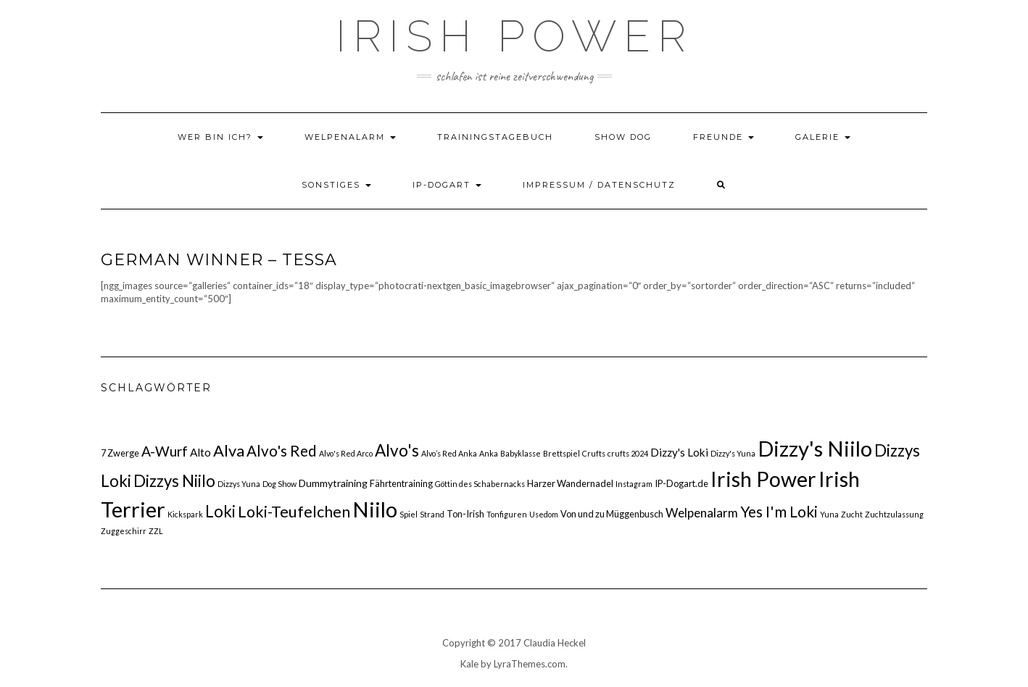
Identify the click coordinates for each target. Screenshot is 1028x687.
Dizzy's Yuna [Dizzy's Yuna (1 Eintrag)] (732, 453)
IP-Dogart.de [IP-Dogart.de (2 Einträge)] (681, 483)
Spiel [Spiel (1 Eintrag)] (408, 514)
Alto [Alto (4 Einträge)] (200, 452)
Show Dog (623, 137)
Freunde (723, 137)
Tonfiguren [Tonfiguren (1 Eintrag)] (506, 514)
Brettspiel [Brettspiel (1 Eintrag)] (561, 453)
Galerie (822, 137)
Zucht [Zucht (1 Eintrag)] (852, 514)
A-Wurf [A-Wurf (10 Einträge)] (164, 451)
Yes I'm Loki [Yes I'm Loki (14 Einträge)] (779, 511)
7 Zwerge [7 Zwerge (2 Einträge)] (120, 453)
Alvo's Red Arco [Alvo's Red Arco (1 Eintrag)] (346, 453)
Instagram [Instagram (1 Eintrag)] (633, 483)
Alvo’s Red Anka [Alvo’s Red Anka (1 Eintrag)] (449, 453)
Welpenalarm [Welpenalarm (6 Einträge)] (702, 512)
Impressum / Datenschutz (599, 185)
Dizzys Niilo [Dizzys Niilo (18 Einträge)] (174, 481)
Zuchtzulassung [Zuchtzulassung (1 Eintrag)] (894, 514)
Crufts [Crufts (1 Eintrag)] (593, 453)
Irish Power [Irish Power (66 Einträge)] (763, 479)
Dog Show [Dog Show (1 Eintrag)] (279, 483)
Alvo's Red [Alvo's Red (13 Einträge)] (281, 450)
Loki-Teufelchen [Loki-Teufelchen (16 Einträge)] (294, 511)
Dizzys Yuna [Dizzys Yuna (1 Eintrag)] (238, 483)
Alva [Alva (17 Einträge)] (228, 450)
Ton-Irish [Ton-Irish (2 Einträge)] (465, 514)
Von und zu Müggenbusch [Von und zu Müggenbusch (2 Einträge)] (611, 514)
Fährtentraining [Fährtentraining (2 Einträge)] (401, 483)
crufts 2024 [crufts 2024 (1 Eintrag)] (628, 453)
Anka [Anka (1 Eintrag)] (488, 453)
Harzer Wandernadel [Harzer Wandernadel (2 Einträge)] (570, 483)
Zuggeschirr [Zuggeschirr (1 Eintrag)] (123, 531)
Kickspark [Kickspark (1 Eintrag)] (185, 514)
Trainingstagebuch (495, 137)
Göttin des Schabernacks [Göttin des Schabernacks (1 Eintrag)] (480, 483)
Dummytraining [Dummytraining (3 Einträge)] (333, 483)
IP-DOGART (447, 185)
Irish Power (514, 36)
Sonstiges (336, 185)
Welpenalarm (350, 137)
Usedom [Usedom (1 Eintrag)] (543, 514)
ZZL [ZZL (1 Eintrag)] (156, 531)
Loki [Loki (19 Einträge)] (220, 511)
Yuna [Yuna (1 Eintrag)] (829, 514)
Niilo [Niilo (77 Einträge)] (374, 509)
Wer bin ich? (220, 137)
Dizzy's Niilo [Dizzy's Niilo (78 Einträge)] (815, 448)
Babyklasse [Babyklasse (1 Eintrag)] (520, 453)
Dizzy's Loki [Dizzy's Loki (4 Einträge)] (679, 452)
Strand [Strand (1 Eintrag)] (432, 514)
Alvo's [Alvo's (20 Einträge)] (397, 450)
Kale (469, 664)
